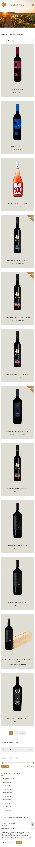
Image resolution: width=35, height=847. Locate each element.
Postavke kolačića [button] (8, 843)
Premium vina (7, 792)
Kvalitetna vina (7, 782)
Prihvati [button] (19, 843)
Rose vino (8, 810)
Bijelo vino (8, 785)
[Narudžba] (20, 41)
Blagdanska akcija (8, 778)
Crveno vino (8, 789)
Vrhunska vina (7, 799)
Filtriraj (5, 766)
